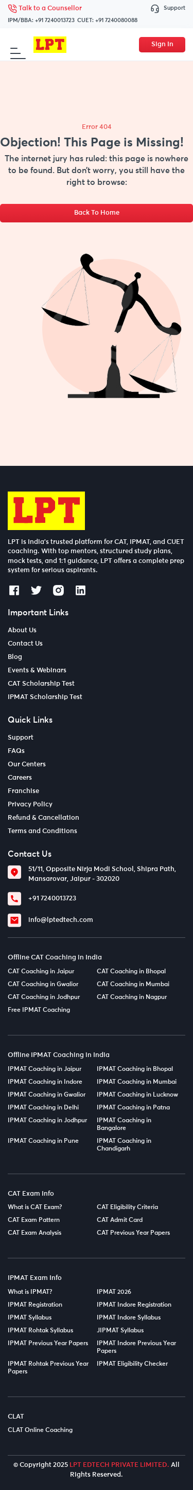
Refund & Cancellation (43, 818)
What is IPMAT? (30, 1292)
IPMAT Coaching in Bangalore (124, 1124)
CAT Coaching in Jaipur (41, 972)
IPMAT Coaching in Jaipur (44, 1069)
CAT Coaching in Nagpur (132, 997)
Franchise (23, 791)
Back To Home (96, 213)
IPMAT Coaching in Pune (43, 1141)
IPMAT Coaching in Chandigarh (124, 1145)
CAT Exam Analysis (34, 1233)
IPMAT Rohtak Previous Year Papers (48, 1368)
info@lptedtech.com (60, 920)
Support (167, 8)
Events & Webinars (37, 670)
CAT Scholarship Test (41, 684)
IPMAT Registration (35, 1305)
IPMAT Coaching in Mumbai (137, 1082)
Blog (15, 657)
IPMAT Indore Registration (134, 1305)
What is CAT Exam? (35, 1207)
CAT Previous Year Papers (133, 1233)
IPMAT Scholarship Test (45, 697)
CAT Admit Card (120, 1220)
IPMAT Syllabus (29, 1318)
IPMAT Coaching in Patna (133, 1108)
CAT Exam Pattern (34, 1220)
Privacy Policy (30, 804)
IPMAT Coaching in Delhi (43, 1108)
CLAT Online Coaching (40, 1430)
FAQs (16, 751)
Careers (20, 778)
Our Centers (27, 764)
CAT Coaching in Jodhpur (44, 997)
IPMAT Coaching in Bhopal (135, 1069)
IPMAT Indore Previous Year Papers (136, 1347)
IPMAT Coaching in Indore (45, 1082)
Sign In (162, 44)
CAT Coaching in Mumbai (133, 985)
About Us (22, 630)
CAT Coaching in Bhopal (131, 972)
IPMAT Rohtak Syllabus (40, 1331)
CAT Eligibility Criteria (127, 1207)
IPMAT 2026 (114, 1292)
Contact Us (25, 643)
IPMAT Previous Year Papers (48, 1344)
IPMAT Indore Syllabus (129, 1318)
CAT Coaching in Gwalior (43, 985)
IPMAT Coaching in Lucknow (137, 1095)
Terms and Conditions (42, 831)
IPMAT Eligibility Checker (132, 1364)
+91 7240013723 (55, 20)
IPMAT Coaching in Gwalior (46, 1095)
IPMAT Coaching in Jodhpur (47, 1121)
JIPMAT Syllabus (120, 1331)
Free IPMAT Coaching (39, 1010)
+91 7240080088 (116, 20)
